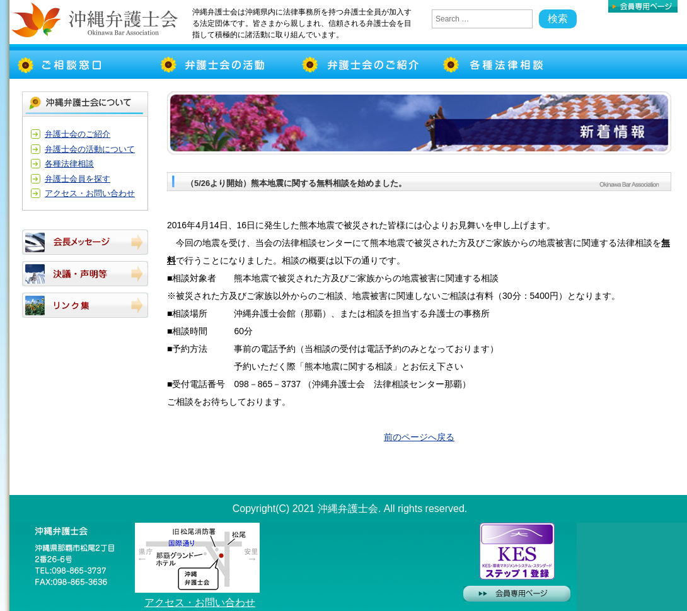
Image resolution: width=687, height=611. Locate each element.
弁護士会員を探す (77, 178)
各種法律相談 (69, 163)
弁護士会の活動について (90, 149)
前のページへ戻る (419, 437)
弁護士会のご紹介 (77, 134)
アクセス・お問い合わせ (90, 193)
